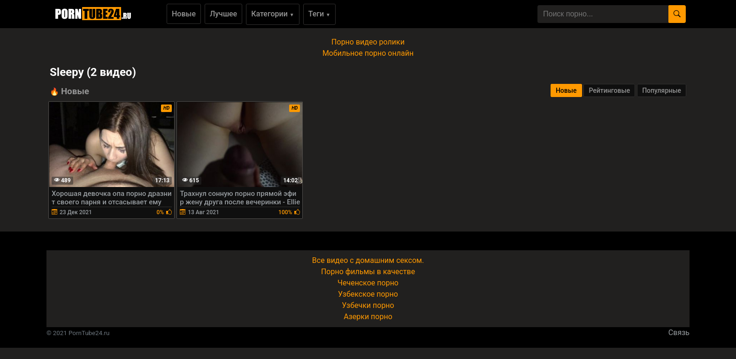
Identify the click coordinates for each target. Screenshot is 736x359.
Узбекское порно (368, 294)
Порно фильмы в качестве (368, 271)
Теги (319, 13)
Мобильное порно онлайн (368, 53)
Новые (184, 13)
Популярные (661, 90)
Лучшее (223, 13)
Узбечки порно (368, 305)
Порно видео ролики (368, 41)
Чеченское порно (368, 282)
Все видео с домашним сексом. (368, 260)
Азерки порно (368, 316)
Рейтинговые (609, 90)
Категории (272, 13)
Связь (679, 332)
